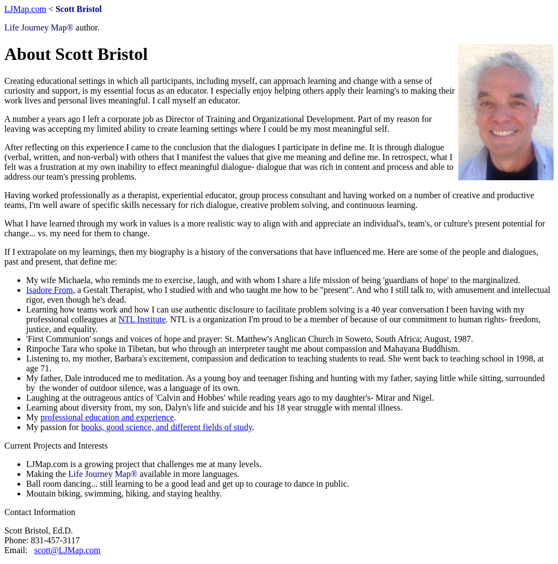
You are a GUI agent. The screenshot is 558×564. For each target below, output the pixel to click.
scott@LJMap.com (67, 550)
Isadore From (49, 290)
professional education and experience (107, 417)
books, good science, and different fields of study (166, 427)
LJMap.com (25, 9)
